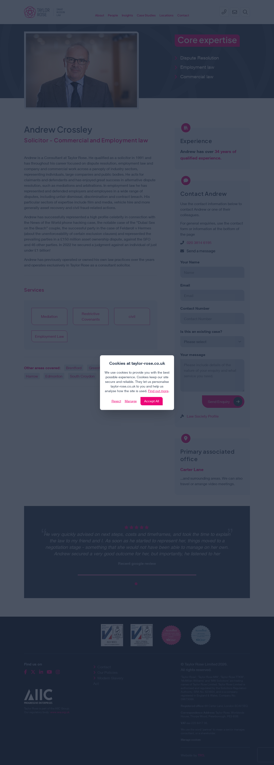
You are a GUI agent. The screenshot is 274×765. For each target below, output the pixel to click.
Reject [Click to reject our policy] (116, 401)
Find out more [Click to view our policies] (158, 391)
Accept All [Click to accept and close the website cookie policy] (151, 401)
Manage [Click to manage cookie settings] (131, 401)
